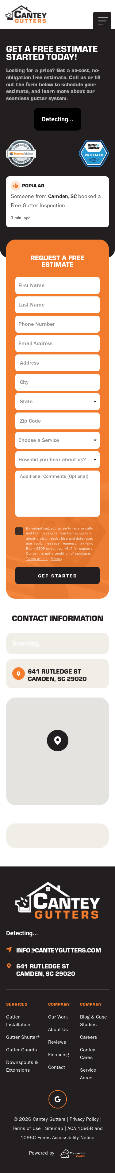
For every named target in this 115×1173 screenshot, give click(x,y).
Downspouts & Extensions (22, 1066)
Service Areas (88, 1074)
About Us (58, 1029)
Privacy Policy (84, 1119)
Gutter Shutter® (23, 1037)
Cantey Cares (87, 1053)
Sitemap (54, 1128)
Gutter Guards (21, 1050)
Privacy (57, 559)
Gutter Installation (18, 1020)
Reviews (57, 1042)
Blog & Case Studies (93, 1020)
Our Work (58, 1017)
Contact (56, 1067)
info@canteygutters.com (58, 950)
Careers (88, 1037)
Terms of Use (37, 559)
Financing (58, 1055)
